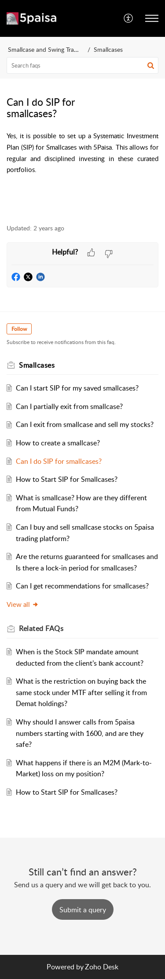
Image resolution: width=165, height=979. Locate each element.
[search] (82, 65)
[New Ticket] (83, 909)
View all (23, 604)
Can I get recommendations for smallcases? (82, 586)
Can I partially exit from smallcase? (69, 406)
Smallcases (108, 49)
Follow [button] (19, 329)
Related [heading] (41, 628)
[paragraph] (82, 160)
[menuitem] (129, 18)
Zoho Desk (101, 967)
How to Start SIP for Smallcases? (66, 479)
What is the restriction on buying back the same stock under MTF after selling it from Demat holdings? (81, 692)
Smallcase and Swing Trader (45, 49)
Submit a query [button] (82, 909)
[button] (129, 18)
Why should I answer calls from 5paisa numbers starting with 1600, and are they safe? (79, 733)
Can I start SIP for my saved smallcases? (77, 388)
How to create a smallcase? (58, 443)
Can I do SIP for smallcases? (59, 461)
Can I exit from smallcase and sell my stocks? (85, 424)
